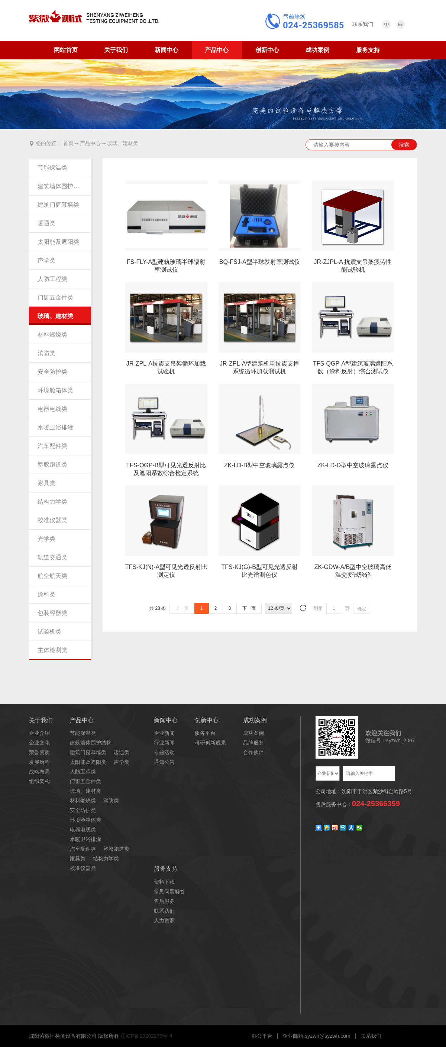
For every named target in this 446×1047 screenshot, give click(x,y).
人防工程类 (52, 279)
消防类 (46, 353)
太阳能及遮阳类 (58, 242)
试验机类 (49, 631)
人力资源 (164, 920)
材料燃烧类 (52, 334)
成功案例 (317, 50)
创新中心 (267, 50)
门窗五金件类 (55, 297)
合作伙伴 (253, 752)
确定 (361, 608)
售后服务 (164, 901)
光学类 (46, 539)
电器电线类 (52, 409)
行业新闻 (164, 743)
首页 (68, 143)
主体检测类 (52, 650)
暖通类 (46, 223)
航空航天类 (52, 576)
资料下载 (164, 882)
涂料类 (46, 594)
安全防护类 (52, 372)
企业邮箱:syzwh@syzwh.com (316, 1036)
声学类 (46, 260)
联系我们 (164, 911)
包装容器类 (52, 613)
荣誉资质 (39, 752)
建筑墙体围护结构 (60, 186)
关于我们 (116, 50)
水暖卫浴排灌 (55, 427)
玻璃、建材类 (122, 143)
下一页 (249, 608)
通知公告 (164, 762)
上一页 (182, 608)
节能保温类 (52, 167)
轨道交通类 (52, 557)
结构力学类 (52, 501)
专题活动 (164, 752)
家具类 (46, 483)
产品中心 (217, 50)
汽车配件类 (52, 446)
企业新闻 (164, 733)
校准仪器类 (52, 520)
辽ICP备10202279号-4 (146, 1036)
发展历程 (39, 762)
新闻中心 (166, 50)
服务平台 (205, 733)
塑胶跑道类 (52, 464)
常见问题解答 (169, 891)
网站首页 (66, 50)
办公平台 (262, 1036)
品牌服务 (253, 743)
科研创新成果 (210, 743)
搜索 (404, 145)
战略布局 (39, 772)
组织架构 (39, 781)
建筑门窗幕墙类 (58, 205)
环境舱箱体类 (55, 390)
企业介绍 (39, 733)
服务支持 (368, 50)
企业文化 (39, 743)
